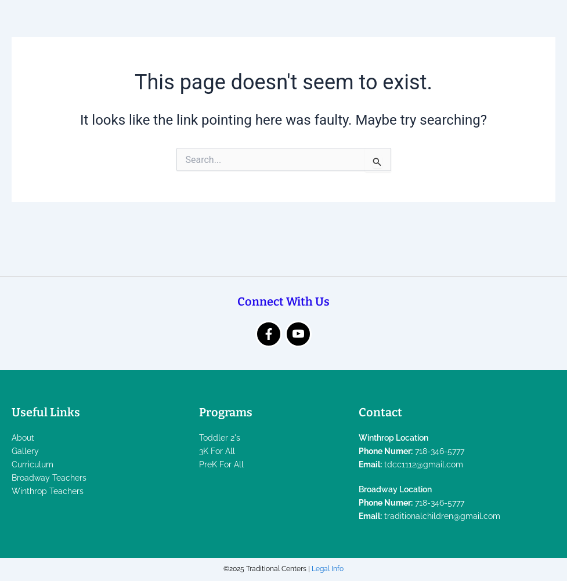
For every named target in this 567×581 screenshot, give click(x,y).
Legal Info (328, 569)
